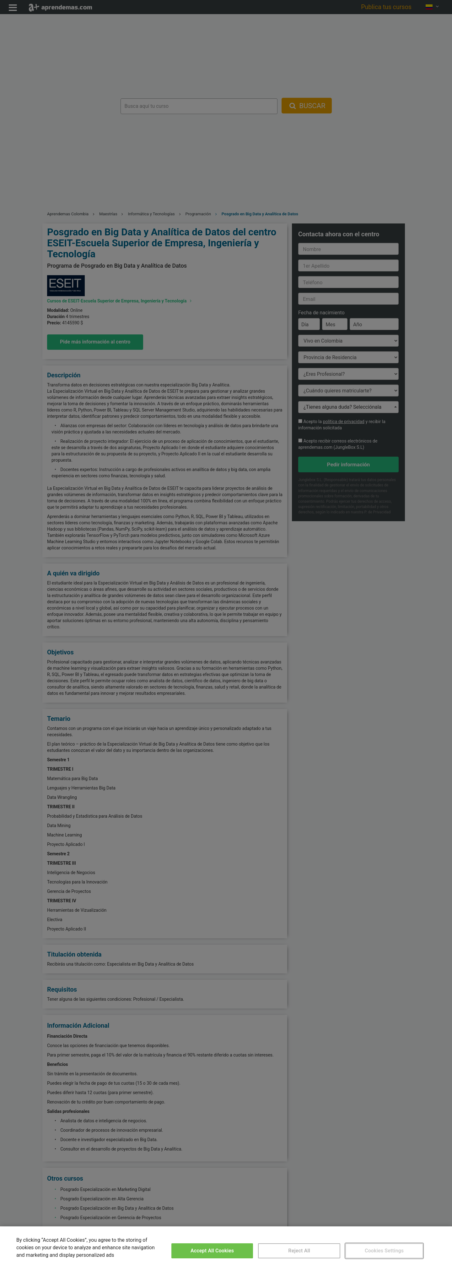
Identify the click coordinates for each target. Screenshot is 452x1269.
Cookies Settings (384, 1251)
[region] (226, 1247)
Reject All (299, 1251)
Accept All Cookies (212, 1251)
